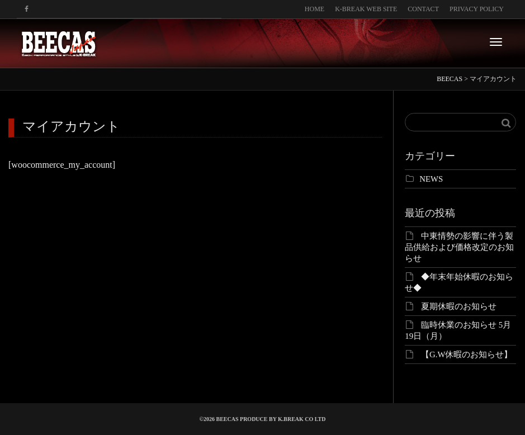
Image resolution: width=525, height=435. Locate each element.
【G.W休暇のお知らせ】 (467, 354)
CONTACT (423, 9)
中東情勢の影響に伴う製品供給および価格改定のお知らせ (459, 247)
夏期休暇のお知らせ (458, 306)
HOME (314, 9)
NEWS (431, 178)
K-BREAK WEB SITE (366, 9)
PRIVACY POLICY (477, 9)
